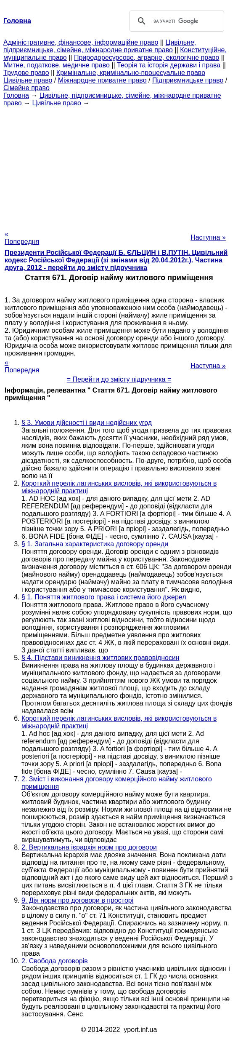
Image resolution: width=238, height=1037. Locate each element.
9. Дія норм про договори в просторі (77, 900)
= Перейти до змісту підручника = (119, 379)
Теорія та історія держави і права (168, 65)
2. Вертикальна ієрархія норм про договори (89, 847)
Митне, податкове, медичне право (56, 65)
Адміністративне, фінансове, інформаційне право (80, 42)
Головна (16, 95)
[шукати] (175, 21)
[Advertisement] (119, 166)
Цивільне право (27, 80)
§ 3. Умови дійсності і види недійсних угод (86, 422)
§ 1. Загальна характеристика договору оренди (94, 544)
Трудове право (26, 72)
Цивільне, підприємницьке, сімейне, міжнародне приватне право (99, 46)
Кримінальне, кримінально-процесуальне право (130, 72)
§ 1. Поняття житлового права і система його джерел (103, 597)
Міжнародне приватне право (102, 80)
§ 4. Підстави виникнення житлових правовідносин (100, 657)
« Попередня (22, 237)
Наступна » (208, 237)
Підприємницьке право (188, 80)
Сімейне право (26, 87)
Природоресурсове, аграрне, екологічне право (146, 57)
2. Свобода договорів (54, 961)
